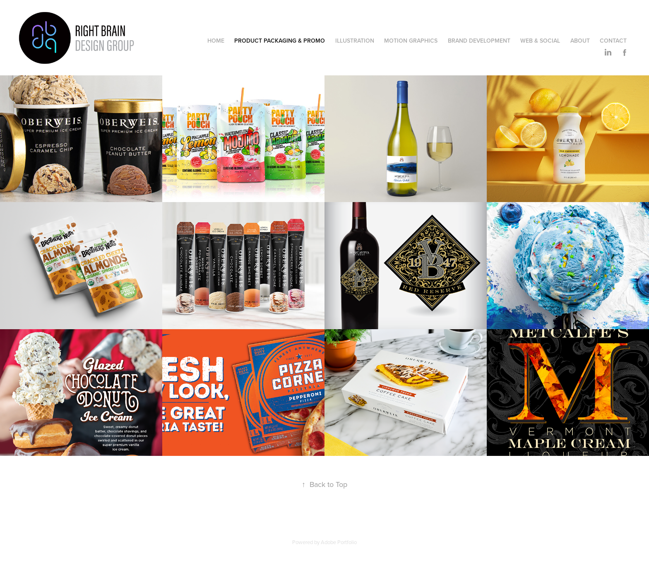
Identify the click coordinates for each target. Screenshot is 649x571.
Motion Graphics (410, 40)
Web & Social (540, 40)
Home (215, 40)
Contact (613, 40)
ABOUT (580, 40)
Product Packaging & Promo (279, 40)
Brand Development (479, 40)
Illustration (354, 40)
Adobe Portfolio (339, 542)
